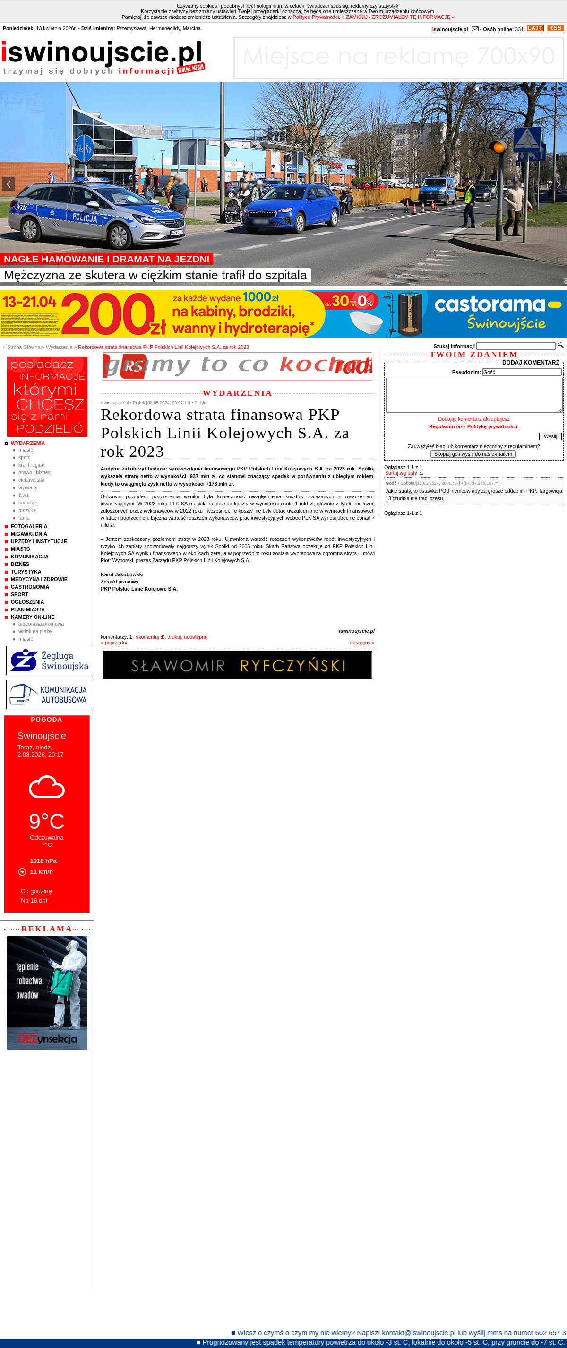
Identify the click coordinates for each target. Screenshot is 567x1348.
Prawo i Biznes (34, 472)
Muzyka (27, 510)
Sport (24, 457)
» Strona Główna (21, 347)
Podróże (27, 502)
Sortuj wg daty (401, 473)
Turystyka (26, 571)
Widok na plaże (35, 631)
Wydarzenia (28, 443)
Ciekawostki (31, 480)
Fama (24, 518)
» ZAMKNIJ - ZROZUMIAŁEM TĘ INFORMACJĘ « (398, 17)
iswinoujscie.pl (357, 631)
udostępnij (195, 637)
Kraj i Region (31, 465)
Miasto (25, 449)
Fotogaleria (29, 526)
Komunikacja (30, 556)
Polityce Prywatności (316, 17)
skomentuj (147, 637)
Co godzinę (36, 891)
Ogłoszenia (27, 602)
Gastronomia (30, 587)
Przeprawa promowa (41, 623)
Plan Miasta (28, 609)
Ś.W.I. (24, 495)
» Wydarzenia (57, 347)
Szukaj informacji (454, 346)
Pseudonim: (466, 372)
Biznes (20, 564)
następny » (362, 642)
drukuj (174, 637)
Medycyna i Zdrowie (39, 579)
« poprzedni (114, 642)
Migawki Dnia (29, 534)
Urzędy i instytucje (39, 541)
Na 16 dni (34, 900)
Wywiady (27, 487)
